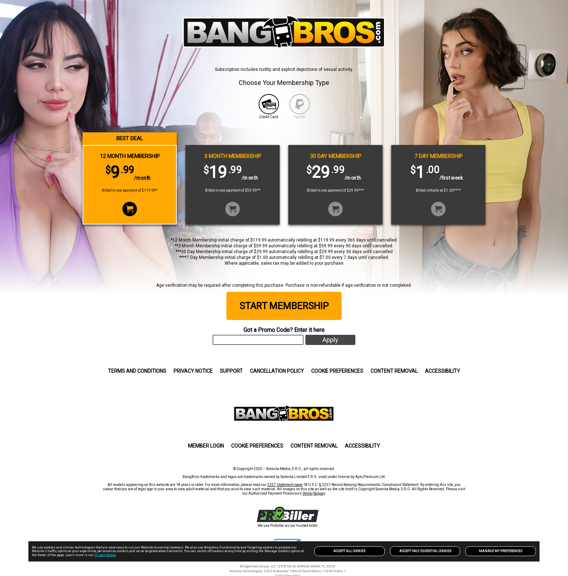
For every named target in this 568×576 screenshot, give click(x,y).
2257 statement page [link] (284, 485)
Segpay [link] (319, 493)
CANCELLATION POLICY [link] (277, 371)
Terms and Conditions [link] (137, 371)
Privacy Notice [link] (193, 371)
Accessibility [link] (442, 371)
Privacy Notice (105, 555)
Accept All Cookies (349, 551)
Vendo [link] (307, 493)
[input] (258, 340)
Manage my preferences (500, 551)
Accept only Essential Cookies (425, 551)
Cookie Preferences (337, 371)
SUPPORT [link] (231, 371)
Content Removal (394, 371)
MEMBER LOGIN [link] (206, 446)
